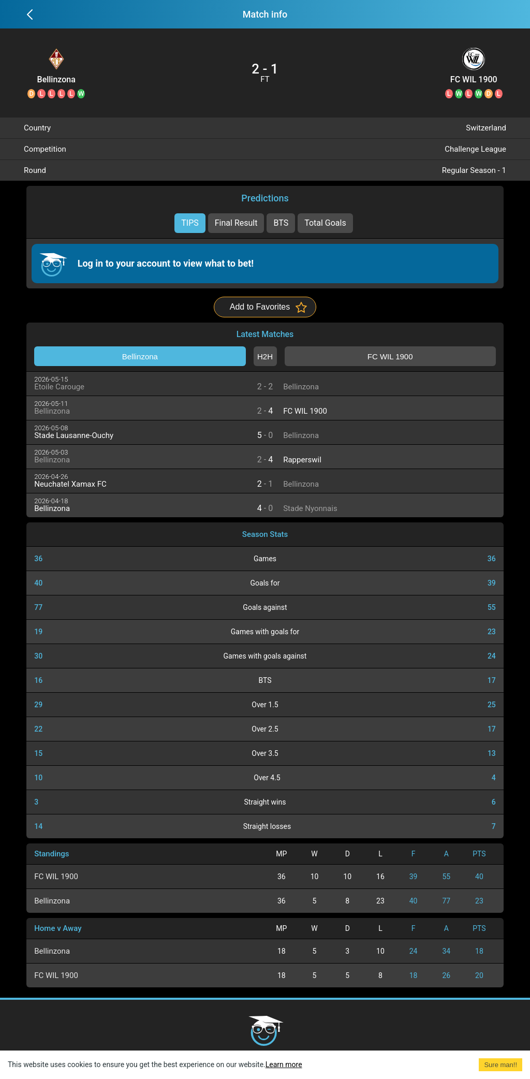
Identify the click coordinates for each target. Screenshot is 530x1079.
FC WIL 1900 (473, 80)
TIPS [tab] (190, 223)
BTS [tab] (280, 223)
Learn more (284, 1064)
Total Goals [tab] (325, 223)
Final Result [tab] (236, 223)
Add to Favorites (260, 306)
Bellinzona (56, 80)
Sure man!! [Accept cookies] (500, 1065)
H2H (265, 356)
